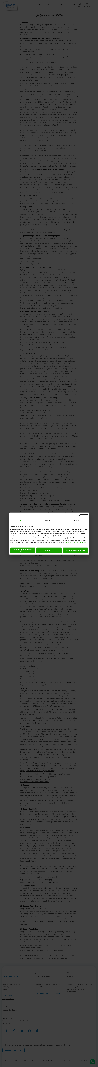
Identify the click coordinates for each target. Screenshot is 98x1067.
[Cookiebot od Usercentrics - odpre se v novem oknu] (80, 515)
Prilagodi (49, 550)
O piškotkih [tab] (75, 520)
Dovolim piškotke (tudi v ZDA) (75, 550)
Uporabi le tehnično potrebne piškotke (23, 550)
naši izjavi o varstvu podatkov (76, 542)
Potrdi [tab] (22, 520)
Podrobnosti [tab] (49, 520)
